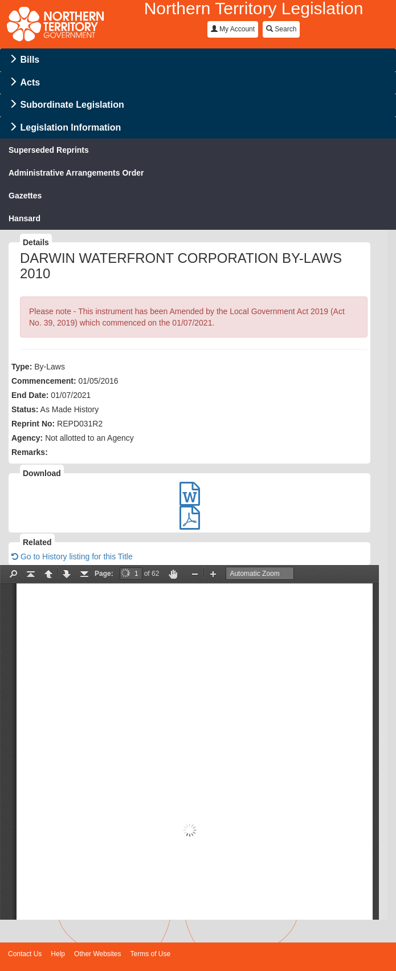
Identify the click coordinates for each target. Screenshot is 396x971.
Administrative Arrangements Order (76, 172)
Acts (30, 82)
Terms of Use (150, 954)
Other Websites (97, 954)
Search (281, 29)
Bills (29, 59)
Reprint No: (33, 423)
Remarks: (29, 452)
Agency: (27, 437)
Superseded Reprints (49, 150)
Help (58, 954)
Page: (104, 574)
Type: (21, 366)
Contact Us (25, 954)
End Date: (29, 395)
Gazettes (25, 195)
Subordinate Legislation (72, 104)
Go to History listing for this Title (72, 556)
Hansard (24, 218)
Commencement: (43, 380)
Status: (24, 409)
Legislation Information (70, 127)
